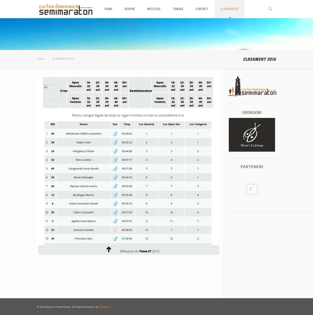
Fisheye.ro (105, 306)
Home (40, 58)
